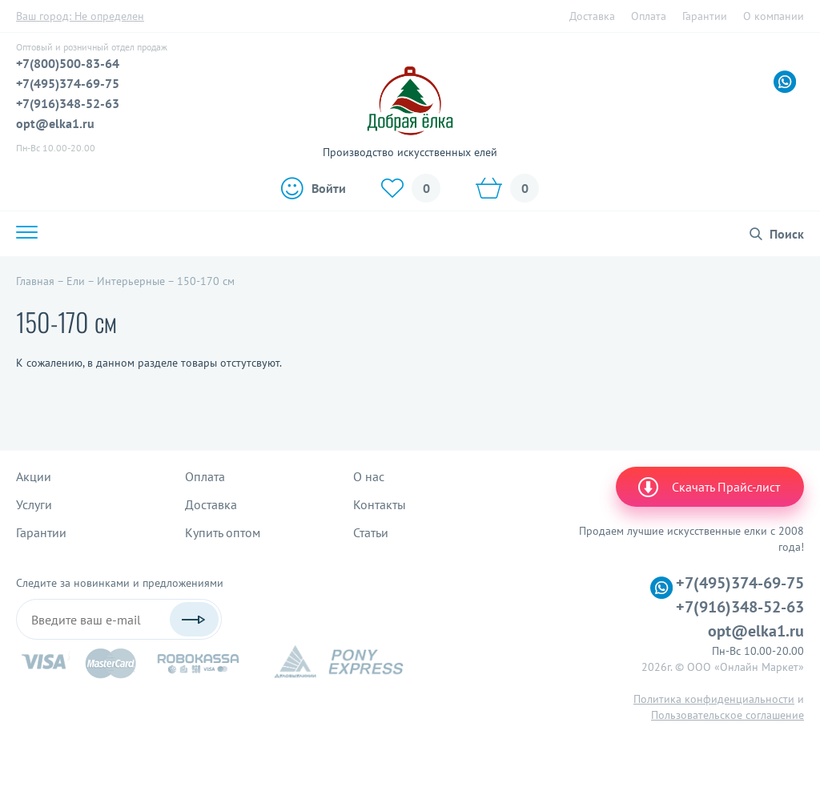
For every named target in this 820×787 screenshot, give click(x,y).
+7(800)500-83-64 (67, 63)
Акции (33, 476)
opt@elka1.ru (55, 123)
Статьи (370, 532)
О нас (368, 476)
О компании (773, 16)
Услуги (34, 504)
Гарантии (704, 16)
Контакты (379, 504)
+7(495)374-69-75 (67, 83)
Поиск (787, 234)
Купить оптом (222, 532)
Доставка (592, 16)
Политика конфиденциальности (713, 699)
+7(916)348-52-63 (67, 103)
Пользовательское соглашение (727, 715)
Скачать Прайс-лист (708, 487)
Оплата (648, 16)
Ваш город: (80, 16)
